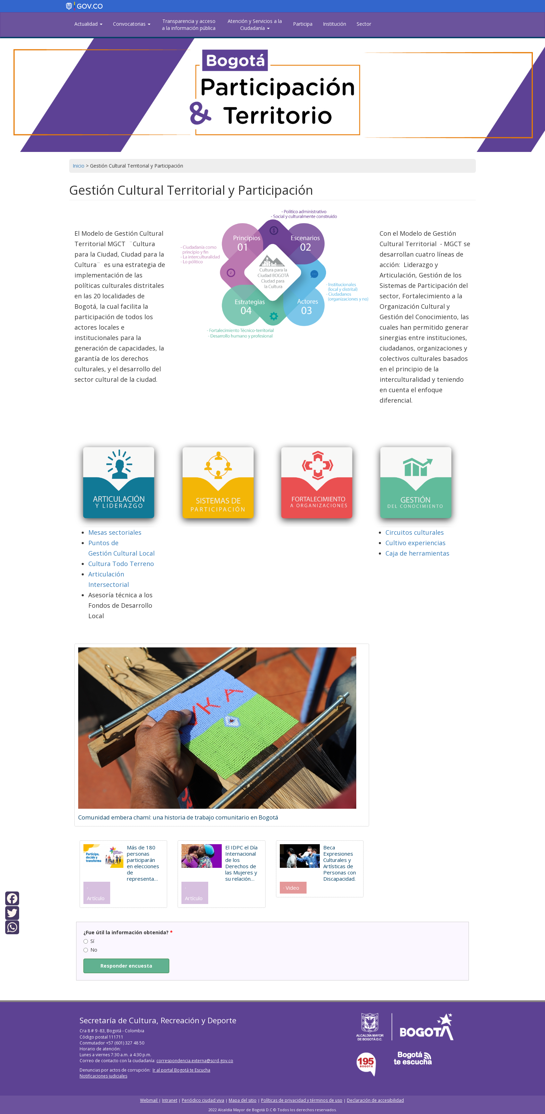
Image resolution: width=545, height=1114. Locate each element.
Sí (88, 941)
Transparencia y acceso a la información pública (188, 24)
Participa (302, 24)
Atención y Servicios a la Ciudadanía (255, 24)
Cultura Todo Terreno (121, 563)
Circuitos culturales (414, 532)
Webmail (149, 1100)
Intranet (169, 1100)
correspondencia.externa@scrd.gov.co (194, 1061)
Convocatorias (132, 24)
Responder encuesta (126, 965)
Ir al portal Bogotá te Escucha (181, 1070)
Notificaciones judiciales (103, 1076)
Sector (364, 24)
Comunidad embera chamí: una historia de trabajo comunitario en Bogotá (178, 817)
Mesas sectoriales (114, 532)
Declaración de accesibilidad (375, 1100)
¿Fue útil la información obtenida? (128, 932)
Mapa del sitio (243, 1100)
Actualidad (88, 24)
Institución (334, 24)
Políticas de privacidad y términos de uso (301, 1100)
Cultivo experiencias (415, 543)
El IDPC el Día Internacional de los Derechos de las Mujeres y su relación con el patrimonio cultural (241, 863)
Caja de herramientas (417, 553)
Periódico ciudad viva (203, 1100)
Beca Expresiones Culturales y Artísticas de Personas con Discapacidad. (339, 863)
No (90, 949)
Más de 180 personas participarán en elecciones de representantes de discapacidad (143, 863)
